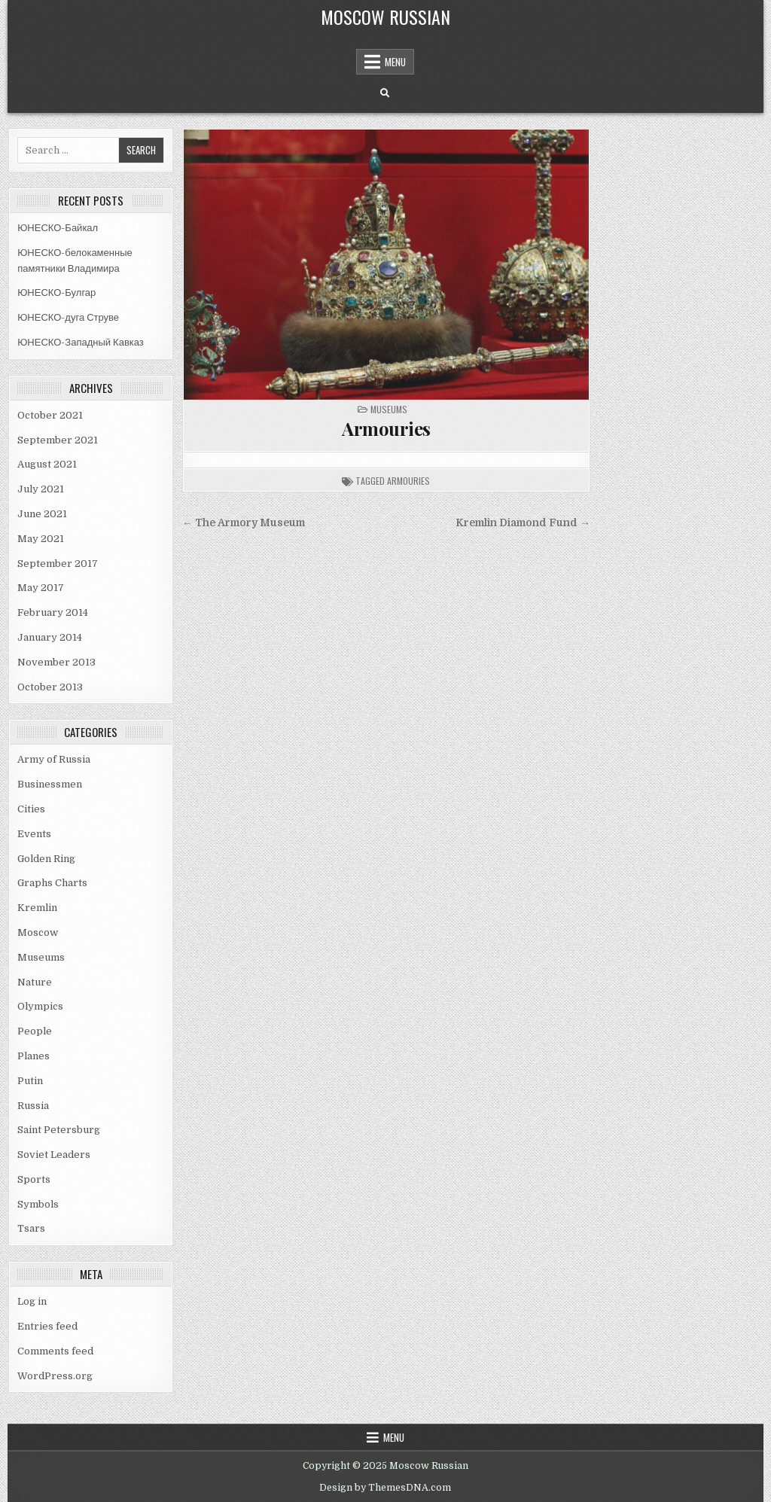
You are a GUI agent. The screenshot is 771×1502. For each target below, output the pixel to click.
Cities (31, 809)
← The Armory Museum (243, 523)
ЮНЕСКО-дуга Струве (68, 317)
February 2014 (52, 612)
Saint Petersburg (58, 1129)
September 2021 (57, 440)
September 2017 (57, 563)
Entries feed (47, 1326)
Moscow (37, 932)
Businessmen (49, 784)
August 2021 (47, 464)
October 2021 (50, 415)
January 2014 (49, 637)
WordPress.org (55, 1376)
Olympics (40, 1006)
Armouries (386, 428)
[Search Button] (385, 93)
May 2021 (40, 538)
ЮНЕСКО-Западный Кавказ (80, 342)
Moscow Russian (385, 16)
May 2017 (40, 587)
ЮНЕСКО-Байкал (57, 227)
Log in (32, 1301)
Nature (34, 982)
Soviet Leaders (53, 1154)
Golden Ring (46, 858)
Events (34, 833)
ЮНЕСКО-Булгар (56, 292)
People (34, 1031)
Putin (30, 1080)
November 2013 (56, 662)
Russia (33, 1105)
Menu (395, 61)
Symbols (38, 1204)
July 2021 (40, 489)
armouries (408, 480)
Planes (33, 1056)
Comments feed (55, 1351)
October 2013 (50, 687)
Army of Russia (53, 759)
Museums (41, 957)
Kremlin (37, 907)
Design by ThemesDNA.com (385, 1487)
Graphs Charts (52, 882)
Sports (33, 1179)
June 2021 (42, 513)
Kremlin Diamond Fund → (523, 523)
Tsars (31, 1228)
